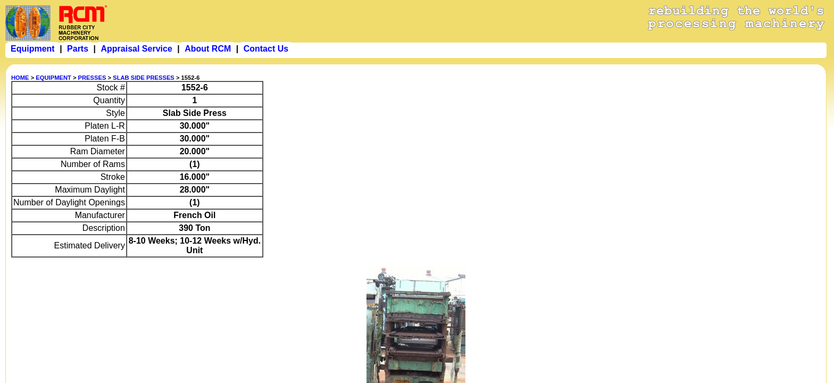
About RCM (208, 48)
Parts (77, 48)
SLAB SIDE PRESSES (143, 77)
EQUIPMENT (53, 77)
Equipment (33, 48)
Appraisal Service (136, 48)
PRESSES (92, 77)
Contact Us (266, 48)
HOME (20, 77)
